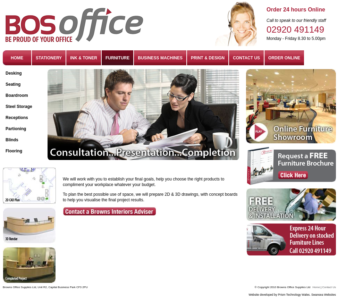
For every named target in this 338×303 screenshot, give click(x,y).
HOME (17, 58)
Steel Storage (19, 106)
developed (267, 294)
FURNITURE (117, 58)
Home (316, 287)
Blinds (12, 139)
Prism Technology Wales (294, 294)
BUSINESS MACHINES (160, 58)
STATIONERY (49, 58)
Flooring (14, 151)
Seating (13, 84)
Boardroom (17, 95)
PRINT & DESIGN (208, 58)
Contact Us (329, 287)
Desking (14, 73)
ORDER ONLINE (284, 58)
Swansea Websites (323, 294)
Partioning (16, 128)
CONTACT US (246, 58)
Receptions (17, 117)
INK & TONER (83, 58)
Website (253, 294)
